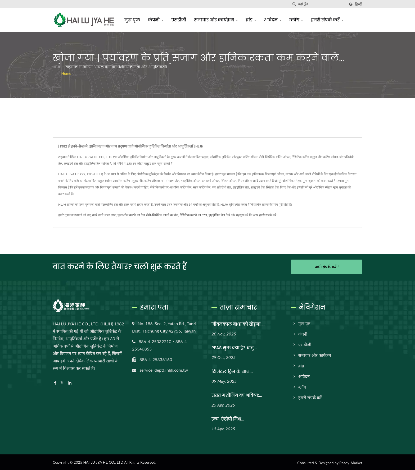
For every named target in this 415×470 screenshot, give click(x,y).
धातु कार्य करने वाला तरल (101, 215)
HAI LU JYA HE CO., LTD (103, 461)
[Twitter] (62, 382)
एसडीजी (179, 20)
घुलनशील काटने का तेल (131, 215)
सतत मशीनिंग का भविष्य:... (236, 394)
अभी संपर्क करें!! (327, 266)
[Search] (321, 4)
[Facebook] (55, 382)
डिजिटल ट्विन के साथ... (232, 371)
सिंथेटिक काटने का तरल (193, 215)
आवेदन (273, 20)
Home (66, 73)
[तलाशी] (294, 4)
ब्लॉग (297, 20)
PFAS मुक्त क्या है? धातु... (234, 347)
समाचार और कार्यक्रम (217, 20)
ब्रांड (252, 20)
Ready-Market (350, 462)
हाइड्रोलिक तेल (217, 215)
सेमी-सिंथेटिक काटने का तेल (162, 215)
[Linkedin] (69, 382)
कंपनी (156, 20)
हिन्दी (358, 4)
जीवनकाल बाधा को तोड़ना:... (237, 323)
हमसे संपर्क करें (328, 20)
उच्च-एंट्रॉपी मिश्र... (227, 418)
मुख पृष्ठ (133, 20)
